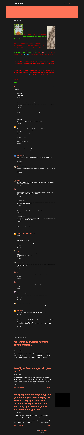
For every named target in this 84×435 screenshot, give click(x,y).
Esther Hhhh (20, 189)
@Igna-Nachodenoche (22, 251)
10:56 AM (19, 306)
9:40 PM (19, 212)
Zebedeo (19, 291)
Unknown (19, 126)
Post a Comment (17, 329)
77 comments (20, 425)
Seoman (19, 262)
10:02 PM (19, 326)
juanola (18, 272)
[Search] (65, 3)
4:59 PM (19, 143)
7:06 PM (19, 196)
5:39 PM (19, 176)
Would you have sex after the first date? (32, 370)
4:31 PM (19, 107)
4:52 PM (19, 123)
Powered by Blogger (42, 430)
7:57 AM (18, 268)
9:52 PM (19, 230)
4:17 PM (19, 97)
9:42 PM (19, 221)
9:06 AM (19, 278)
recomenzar (18, 3)
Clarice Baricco (20, 166)
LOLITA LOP (20, 155)
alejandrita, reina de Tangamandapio (25, 233)
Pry (18, 180)
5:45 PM (19, 185)
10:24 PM (19, 247)
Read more (49, 360)
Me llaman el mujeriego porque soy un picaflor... (31, 343)
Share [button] (63, 24)
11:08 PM (19, 314)
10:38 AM (19, 299)
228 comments (20, 387)
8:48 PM (19, 205)
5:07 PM (19, 152)
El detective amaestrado (22, 303)
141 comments (20, 360)
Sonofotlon (19, 310)
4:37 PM (19, 115)
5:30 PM (19, 163)
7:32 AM (19, 258)
